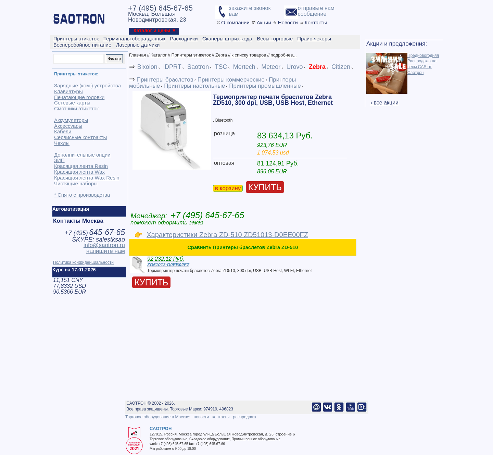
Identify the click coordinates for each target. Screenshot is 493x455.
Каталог (159, 55)
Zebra (221, 55)
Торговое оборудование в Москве (157, 417)
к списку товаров (248, 55)
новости (201, 417)
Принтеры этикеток (191, 55)
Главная (137, 55)
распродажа (244, 417)
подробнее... (284, 55)
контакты (220, 417)
